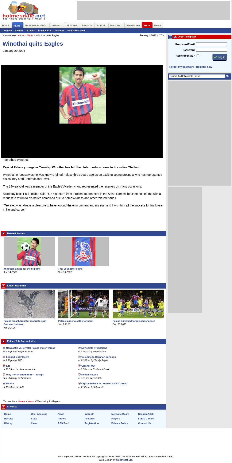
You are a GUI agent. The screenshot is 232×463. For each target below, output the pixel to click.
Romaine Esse (89, 374)
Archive (7, 30)
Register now (204, 66)
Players (115, 418)
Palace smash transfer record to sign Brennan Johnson (29, 321)
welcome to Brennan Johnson (98, 357)
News (30, 35)
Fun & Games (146, 418)
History (8, 423)
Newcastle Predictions (94, 348)
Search (19, 30)
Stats (34, 418)
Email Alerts (44, 30)
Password (189, 50)
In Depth (30, 30)
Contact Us (144, 423)
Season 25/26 (146, 414)
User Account (39, 414)
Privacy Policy (119, 423)
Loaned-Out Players (17, 357)
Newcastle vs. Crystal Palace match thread (30, 348)
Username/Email (185, 44)
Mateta (10, 383)
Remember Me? (185, 55)
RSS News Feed (76, 30)
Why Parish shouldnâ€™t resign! (25, 374)
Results (8, 418)
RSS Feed (63, 423)
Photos (62, 418)
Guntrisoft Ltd (124, 460)
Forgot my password (181, 66)
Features (59, 30)
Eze (8, 366)
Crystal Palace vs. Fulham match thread (104, 383)
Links (34, 423)
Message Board (120, 414)
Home (21, 35)
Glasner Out (88, 366)
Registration (92, 423)
